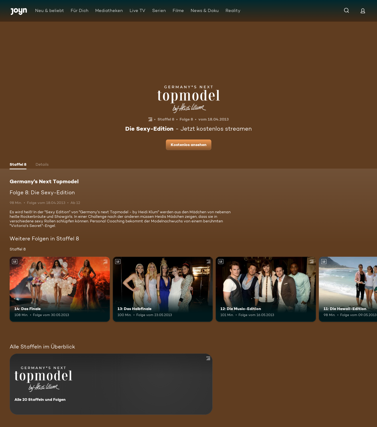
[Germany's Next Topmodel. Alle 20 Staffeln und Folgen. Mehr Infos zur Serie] (111, 384)
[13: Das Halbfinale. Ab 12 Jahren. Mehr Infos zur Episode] (163, 289)
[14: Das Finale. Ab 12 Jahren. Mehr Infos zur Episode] (60, 289)
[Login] (363, 10)
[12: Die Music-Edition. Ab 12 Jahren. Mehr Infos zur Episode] (266, 289)
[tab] (18, 165)
